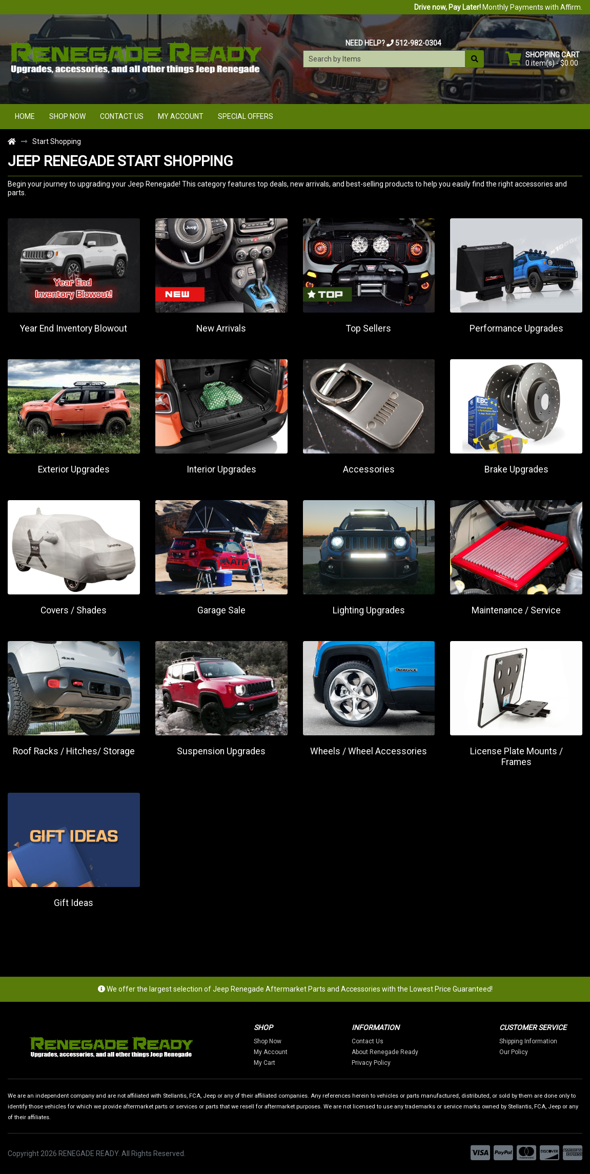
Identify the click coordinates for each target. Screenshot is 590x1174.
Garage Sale (221, 610)
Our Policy (517, 1052)
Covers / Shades (73, 610)
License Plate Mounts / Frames (516, 756)
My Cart (268, 1062)
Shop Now (67, 116)
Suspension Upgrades (221, 751)
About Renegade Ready (389, 1052)
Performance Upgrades (516, 328)
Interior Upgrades (221, 469)
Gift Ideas (73, 903)
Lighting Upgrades (369, 610)
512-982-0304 (418, 43)
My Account (181, 116)
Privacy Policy (375, 1062)
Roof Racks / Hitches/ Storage (74, 751)
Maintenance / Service (516, 610)
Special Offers (245, 116)
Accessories (369, 469)
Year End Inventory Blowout (73, 328)
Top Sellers (368, 328)
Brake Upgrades (516, 469)
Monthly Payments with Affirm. (498, 7)
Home (25, 116)
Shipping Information (532, 1041)
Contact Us (122, 116)
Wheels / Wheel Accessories (368, 751)
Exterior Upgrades (74, 469)
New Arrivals (221, 328)
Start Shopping (56, 141)
